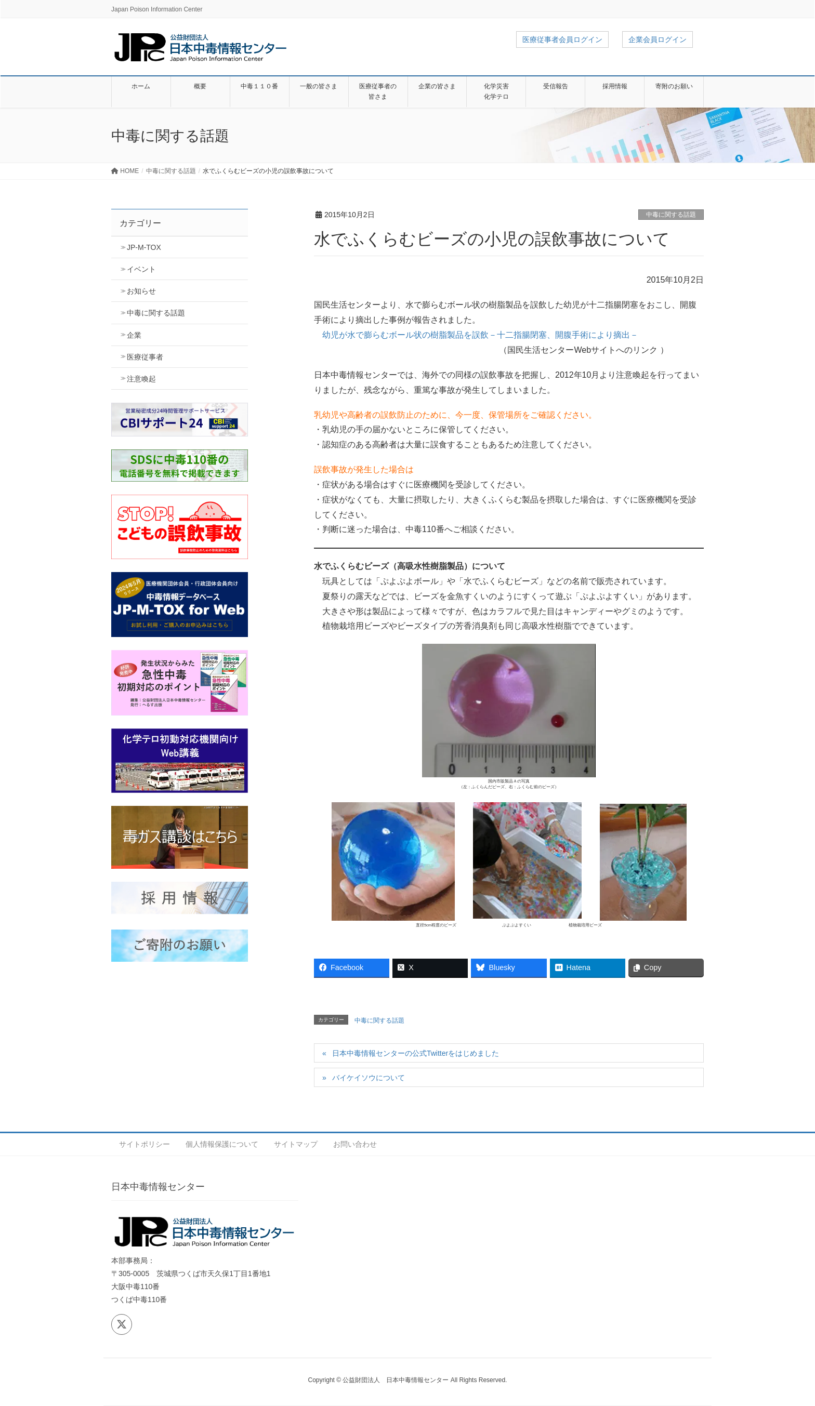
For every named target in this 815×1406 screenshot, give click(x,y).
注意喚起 (141, 379)
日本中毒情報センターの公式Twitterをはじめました (415, 1053)
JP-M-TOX (144, 247)
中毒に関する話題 (671, 214)
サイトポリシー (144, 1144)
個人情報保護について (222, 1144)
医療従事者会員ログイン (562, 39)
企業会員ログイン (657, 39)
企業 (134, 335)
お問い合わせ (355, 1144)
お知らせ (141, 291)
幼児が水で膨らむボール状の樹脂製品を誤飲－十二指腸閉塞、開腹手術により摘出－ (480, 334)
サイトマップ (296, 1144)
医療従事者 (145, 357)
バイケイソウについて (368, 1077)
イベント (141, 269)
